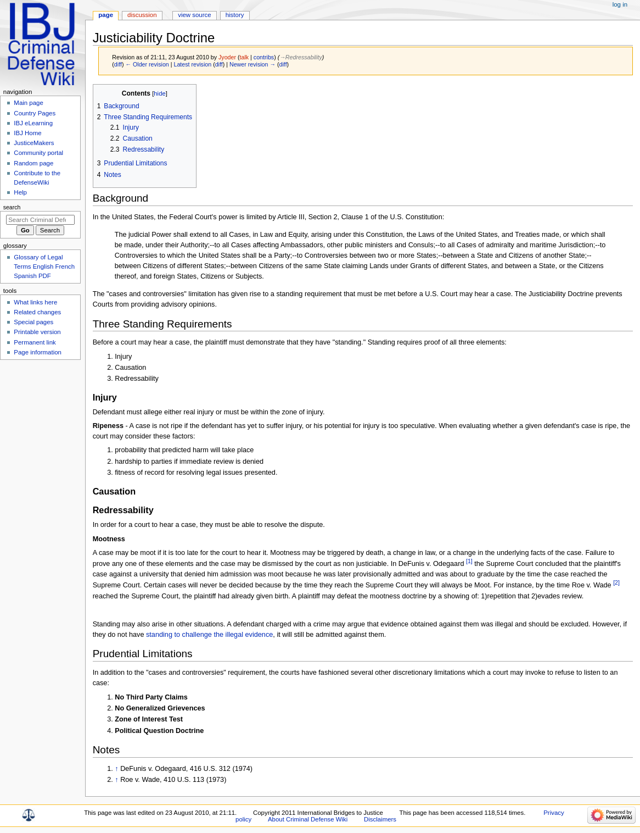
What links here (35, 302)
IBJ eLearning (33, 123)
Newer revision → (252, 64)
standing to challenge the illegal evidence (209, 634)
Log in (620, 4)
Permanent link (34, 342)
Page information (37, 352)
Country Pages (34, 113)
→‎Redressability (300, 57)
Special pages (33, 322)
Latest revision (192, 64)
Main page (28, 102)
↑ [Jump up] (116, 769)
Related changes (37, 312)
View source (194, 15)
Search (12, 207)
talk (244, 57)
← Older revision (147, 64)
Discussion (141, 15)
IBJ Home (27, 133)
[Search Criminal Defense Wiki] (40, 220)
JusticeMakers (34, 143)
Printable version (37, 332)
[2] (616, 582)
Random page (33, 163)
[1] (469, 561)
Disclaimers (380, 819)
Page (105, 15)
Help (20, 192)
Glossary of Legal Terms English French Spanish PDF (44, 266)
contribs (264, 57)
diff (118, 64)
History (235, 15)
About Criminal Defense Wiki (307, 819)
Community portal (38, 152)
